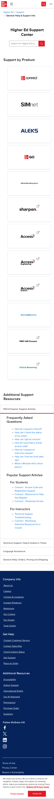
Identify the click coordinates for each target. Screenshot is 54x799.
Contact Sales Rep (12, 646)
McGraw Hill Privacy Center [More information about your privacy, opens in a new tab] (37, 788)
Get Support (9, 658)
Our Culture (9, 614)
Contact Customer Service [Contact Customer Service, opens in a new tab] (16, 640)
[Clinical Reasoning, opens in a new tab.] (38, 365)
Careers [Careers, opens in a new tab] (7, 591)
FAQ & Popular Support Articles (19, 409)
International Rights (13, 691)
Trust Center (9, 626)
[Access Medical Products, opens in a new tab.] (38, 233)
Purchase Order (11, 708)
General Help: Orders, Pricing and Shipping (25, 560)
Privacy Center (9, 768)
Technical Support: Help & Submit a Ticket (24, 543)
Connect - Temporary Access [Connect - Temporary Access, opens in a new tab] (29, 501)
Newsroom (8, 608)
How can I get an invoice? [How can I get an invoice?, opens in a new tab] (27, 439)
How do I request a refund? (28, 429)
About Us (8, 585)
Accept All (37, 795)
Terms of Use (8, 763)
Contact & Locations (13, 597)
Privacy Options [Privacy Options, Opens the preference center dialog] (17, 795)
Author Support (11, 685)
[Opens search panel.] (43, 4)
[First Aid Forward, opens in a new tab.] (38, 338)
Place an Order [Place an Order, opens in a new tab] (10, 663)
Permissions (9, 702)
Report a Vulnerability (13, 772)
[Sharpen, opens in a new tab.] (38, 207)
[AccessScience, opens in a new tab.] (38, 286)
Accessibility (9, 679)
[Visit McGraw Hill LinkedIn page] (5, 740)
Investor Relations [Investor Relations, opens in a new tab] (12, 603)
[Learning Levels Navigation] (11, 4)
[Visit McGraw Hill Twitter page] (5, 733)
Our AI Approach (11, 697)
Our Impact (9, 620)
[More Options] (51, 4)
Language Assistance (14, 551)
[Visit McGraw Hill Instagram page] (5, 746)
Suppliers (8, 714)
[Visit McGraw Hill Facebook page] (5, 727)
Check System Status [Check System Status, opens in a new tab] (14, 652)
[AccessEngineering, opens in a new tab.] (38, 259)
